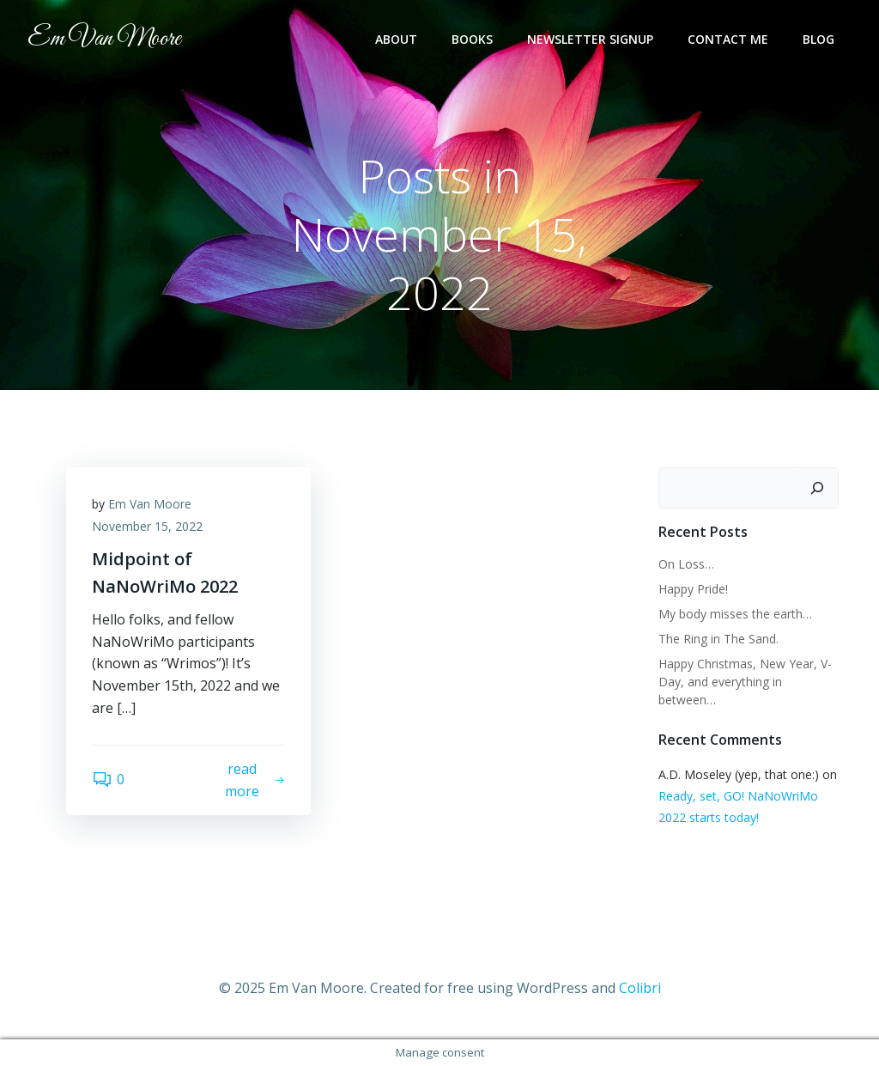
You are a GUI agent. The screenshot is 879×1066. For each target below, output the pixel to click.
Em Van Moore (149, 504)
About (396, 39)
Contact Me (728, 39)
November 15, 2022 (147, 526)
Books (472, 39)
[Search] (817, 488)
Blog (818, 39)
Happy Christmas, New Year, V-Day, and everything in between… (745, 681)
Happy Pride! (693, 589)
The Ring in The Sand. (718, 638)
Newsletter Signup (590, 39)
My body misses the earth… (735, 614)
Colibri (640, 987)
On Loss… (686, 564)
